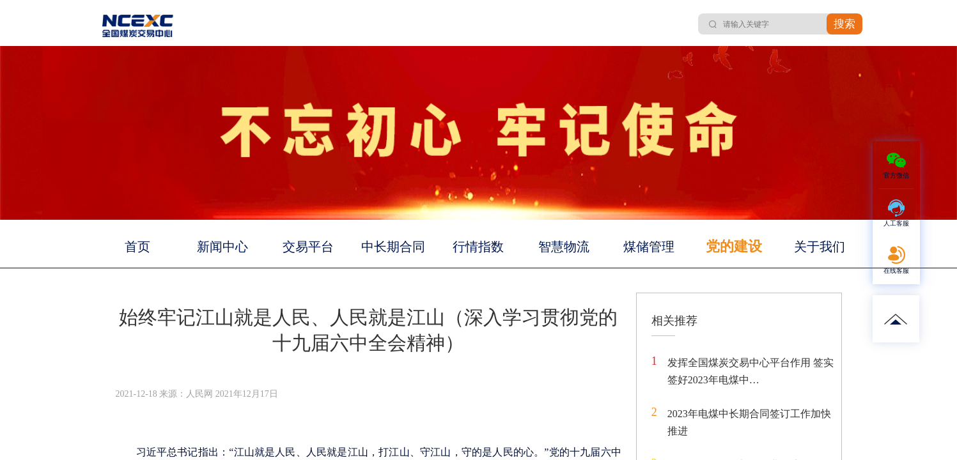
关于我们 (819, 247)
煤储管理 (648, 247)
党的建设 (734, 246)
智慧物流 (563, 247)
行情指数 (478, 247)
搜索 (844, 24)
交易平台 (308, 247)
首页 (137, 247)
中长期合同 (393, 247)
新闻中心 (222, 247)
